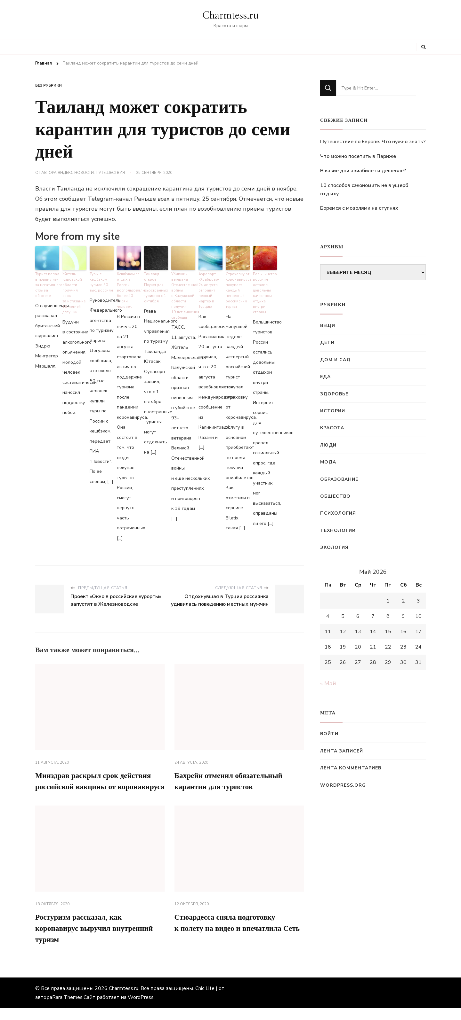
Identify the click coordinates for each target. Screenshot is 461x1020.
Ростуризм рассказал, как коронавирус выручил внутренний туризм (96, 940)
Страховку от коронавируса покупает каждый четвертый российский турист (238, 290)
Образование (339, 479)
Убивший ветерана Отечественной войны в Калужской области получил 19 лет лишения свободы (183, 295)
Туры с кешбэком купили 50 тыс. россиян (101, 282)
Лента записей (341, 751)
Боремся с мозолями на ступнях (359, 208)
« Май (328, 683)
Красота (332, 428)
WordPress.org (343, 785)
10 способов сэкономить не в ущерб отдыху (364, 189)
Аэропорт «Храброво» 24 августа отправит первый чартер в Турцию (208, 290)
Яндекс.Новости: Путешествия (91, 172)
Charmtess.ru (230, 15)
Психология (338, 513)
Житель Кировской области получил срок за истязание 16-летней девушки (74, 290)
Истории (332, 411)
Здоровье (334, 394)
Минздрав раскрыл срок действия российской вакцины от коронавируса (95, 786)
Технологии (338, 530)
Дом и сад (335, 360)
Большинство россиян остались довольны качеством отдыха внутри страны (264, 293)
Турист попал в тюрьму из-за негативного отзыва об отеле (47, 285)
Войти (329, 734)
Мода (328, 462)
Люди (328, 445)
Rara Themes (67, 1009)
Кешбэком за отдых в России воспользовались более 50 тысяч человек (129, 290)
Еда (325, 377)
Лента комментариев (350, 768)
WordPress (141, 1009)
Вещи (327, 326)
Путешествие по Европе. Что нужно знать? (372, 141)
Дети (327, 342)
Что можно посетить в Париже (358, 156)
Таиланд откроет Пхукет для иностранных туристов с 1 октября (156, 287)
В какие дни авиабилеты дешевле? (363, 170)
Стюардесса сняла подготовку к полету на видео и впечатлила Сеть (230, 940)
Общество (335, 496)
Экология (334, 547)
